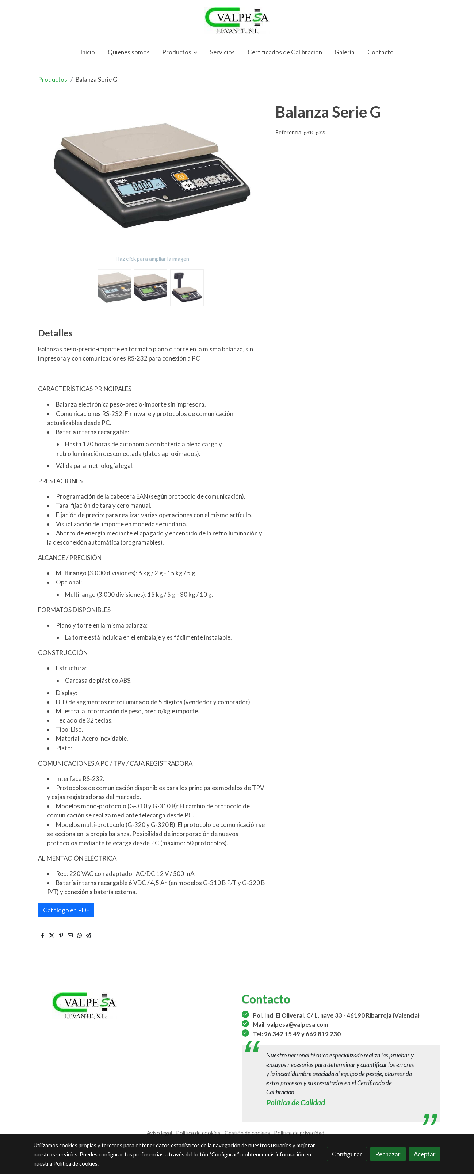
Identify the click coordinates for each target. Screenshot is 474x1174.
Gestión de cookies (247, 1133)
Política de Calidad (295, 1102)
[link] (237, 20)
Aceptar (425, 1154)
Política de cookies (198, 1133)
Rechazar (388, 1154)
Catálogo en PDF (66, 910)
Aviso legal (159, 1133)
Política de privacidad (299, 1133)
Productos (52, 79)
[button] (180, 52)
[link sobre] (133, 1005)
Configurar (347, 1154)
